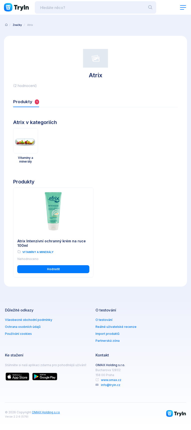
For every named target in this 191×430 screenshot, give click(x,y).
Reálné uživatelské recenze (116, 327)
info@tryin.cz (110, 385)
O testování (104, 320)
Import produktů (107, 334)
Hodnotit (53, 269)
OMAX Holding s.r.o (46, 412)
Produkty (26, 101)
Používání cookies (18, 334)
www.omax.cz (111, 380)
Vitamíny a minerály (37, 252)
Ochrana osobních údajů (23, 327)
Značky (17, 24)
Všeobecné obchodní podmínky (28, 320)
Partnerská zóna (108, 341)
